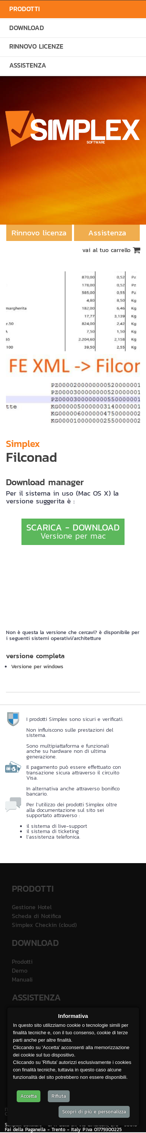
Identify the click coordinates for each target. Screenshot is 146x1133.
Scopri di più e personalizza (94, 1111)
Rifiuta (59, 1096)
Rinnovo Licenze (36, 46)
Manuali (22, 979)
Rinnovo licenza (38, 232)
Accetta (28, 1096)
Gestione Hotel (32, 906)
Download (26, 28)
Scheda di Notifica (36, 915)
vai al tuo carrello (111, 249)
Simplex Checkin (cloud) (44, 924)
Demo (19, 970)
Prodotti (24, 9)
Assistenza (27, 65)
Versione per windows (37, 666)
